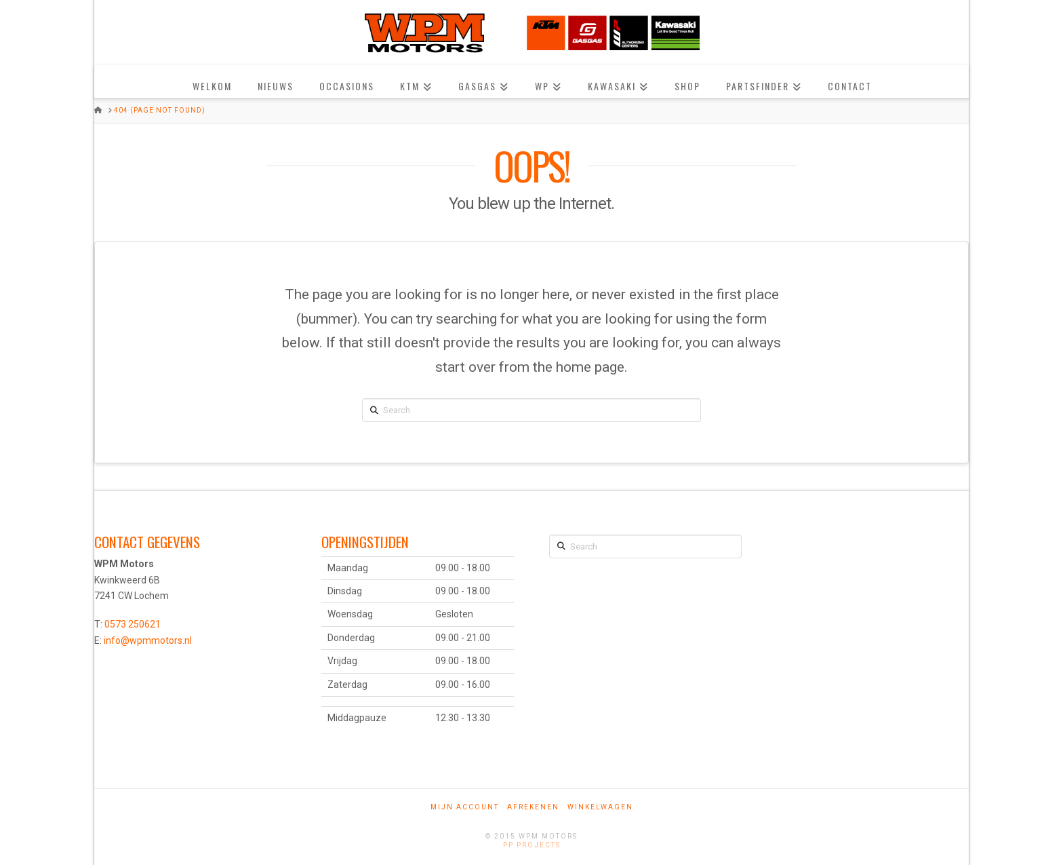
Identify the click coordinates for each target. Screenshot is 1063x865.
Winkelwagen (600, 807)
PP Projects (532, 845)
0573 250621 (132, 624)
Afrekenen (533, 807)
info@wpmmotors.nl (148, 640)
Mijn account (464, 807)
